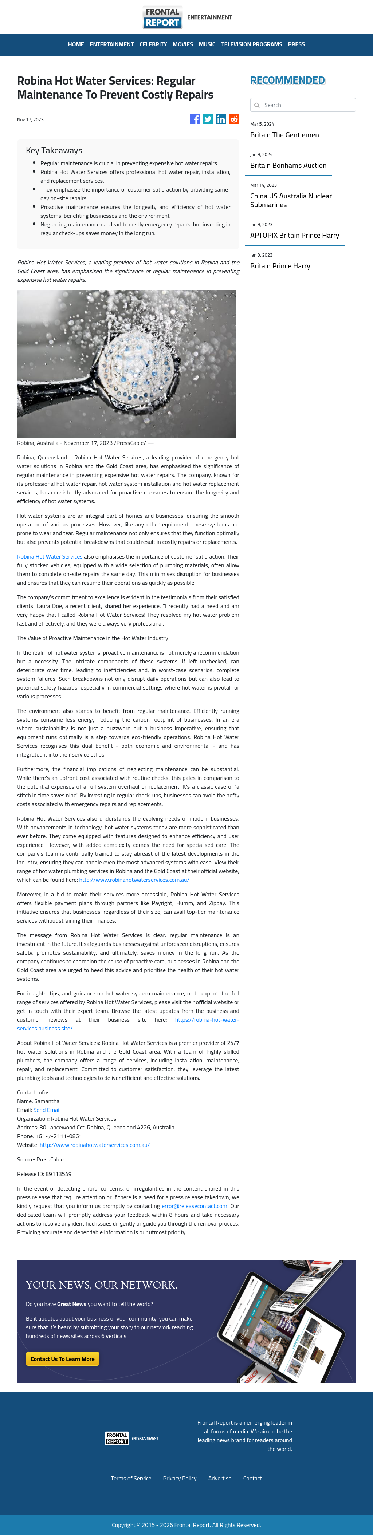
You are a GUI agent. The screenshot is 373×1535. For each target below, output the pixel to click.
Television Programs (251, 44)
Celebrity (153, 44)
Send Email (47, 1109)
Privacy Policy (180, 1478)
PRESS (296, 44)
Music (207, 44)
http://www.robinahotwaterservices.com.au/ (134, 879)
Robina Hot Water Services (50, 556)
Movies (183, 44)
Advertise (220, 1478)
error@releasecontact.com (194, 1205)
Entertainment (112, 44)
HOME (76, 44)
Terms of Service (131, 1478)
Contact (252, 1478)
